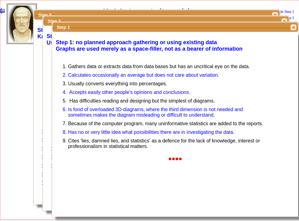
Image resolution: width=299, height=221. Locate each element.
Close (284, 21)
